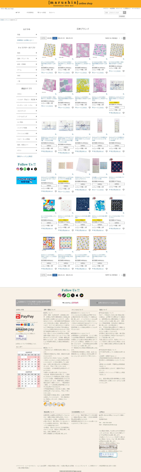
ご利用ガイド (127, 8)
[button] (119, 38)
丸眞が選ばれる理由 (68, 466)
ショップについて (81, 466)
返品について (103, 309)
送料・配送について (49, 309)
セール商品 (42, 12)
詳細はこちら (63, 399)
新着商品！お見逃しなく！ (25, 40)
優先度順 (49, 38)
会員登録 (112, 8)
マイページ (119, 8)
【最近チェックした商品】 (24, 156)
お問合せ (102, 412)
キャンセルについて (77, 309)
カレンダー (19, 347)
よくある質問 (42, 466)
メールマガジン (136, 8)
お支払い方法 (20, 309)
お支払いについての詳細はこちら (26, 343)
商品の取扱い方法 (53, 466)
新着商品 (30, 12)
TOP (18, 12)
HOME (2, 20)
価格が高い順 (69, 38)
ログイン (106, 8)
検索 (124, 12)
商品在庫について (49, 412)
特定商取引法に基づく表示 (108, 466)
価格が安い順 (61, 38)
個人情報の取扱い (24, 468)
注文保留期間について (78, 412)
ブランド (7, 20)
